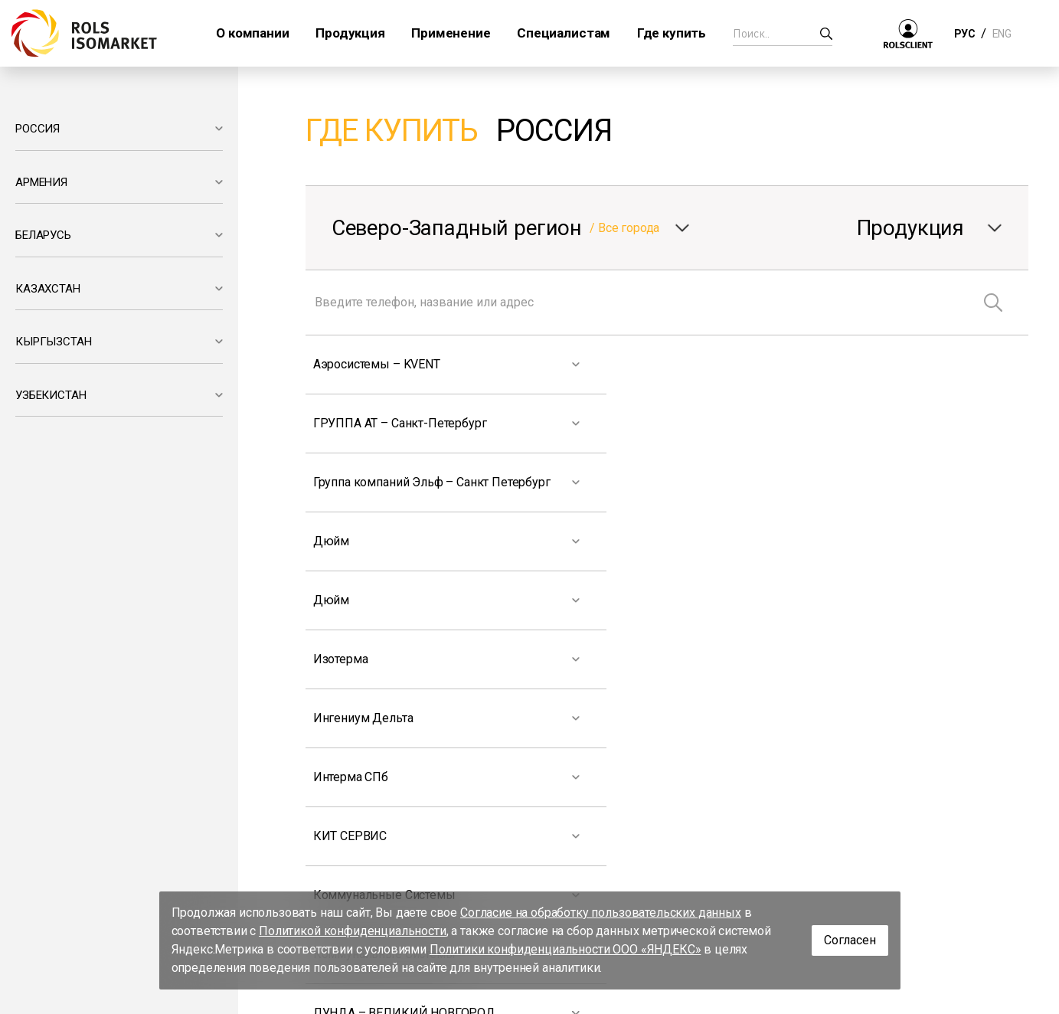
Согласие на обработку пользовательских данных (600, 912)
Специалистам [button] (563, 33)
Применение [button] (450, 33)
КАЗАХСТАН (47, 289)
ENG (1001, 34)
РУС (964, 34)
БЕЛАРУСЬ (43, 235)
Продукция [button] (350, 33)
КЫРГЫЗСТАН (53, 341)
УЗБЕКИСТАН (50, 395)
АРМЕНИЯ (41, 182)
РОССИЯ (37, 129)
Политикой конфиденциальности (352, 931)
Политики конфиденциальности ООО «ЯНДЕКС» (565, 949)
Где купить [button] (671, 33)
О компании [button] (252, 33)
